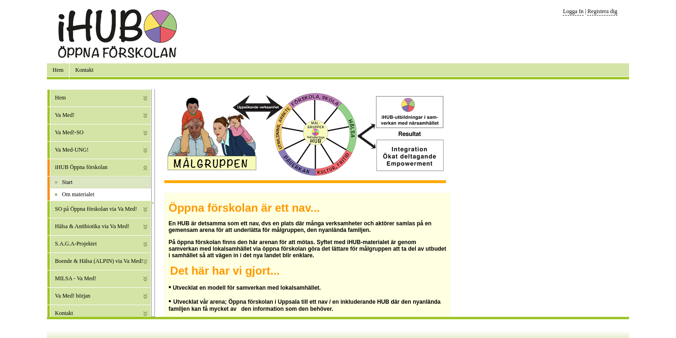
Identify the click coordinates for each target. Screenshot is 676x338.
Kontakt (84, 70)
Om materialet (78, 194)
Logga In (573, 11)
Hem (58, 70)
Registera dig (602, 11)
